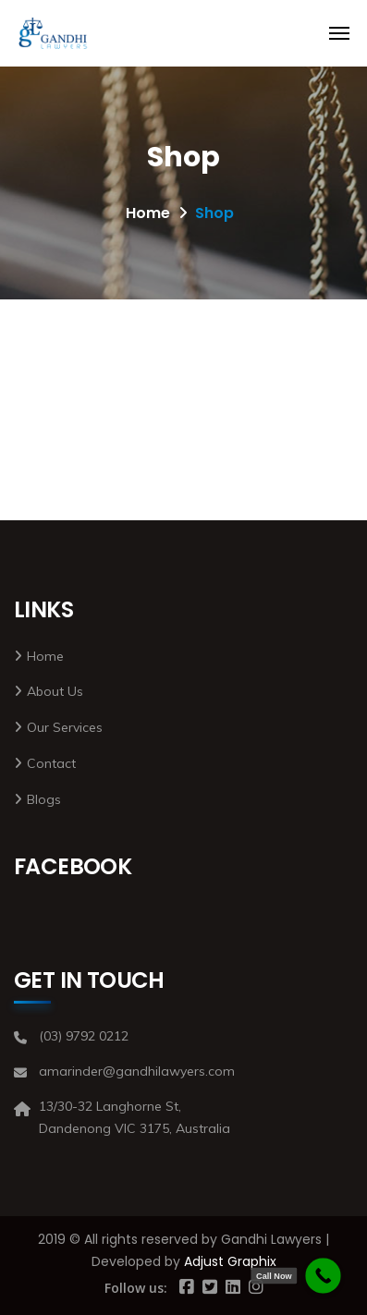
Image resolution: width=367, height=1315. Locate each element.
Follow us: (135, 1288)
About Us (55, 691)
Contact (51, 763)
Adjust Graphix (230, 1261)
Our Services (65, 727)
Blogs (44, 799)
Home (148, 213)
